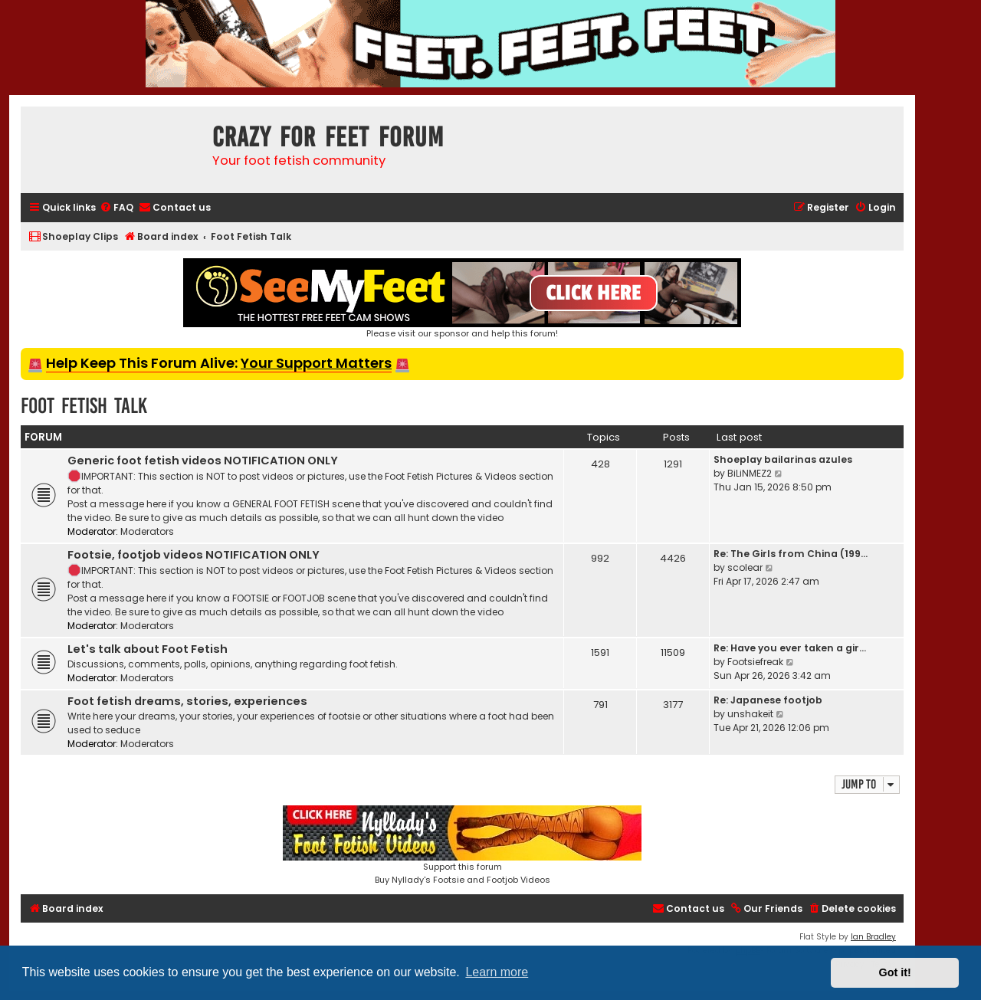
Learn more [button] (496, 972)
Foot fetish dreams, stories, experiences (187, 701)
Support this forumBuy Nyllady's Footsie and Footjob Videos (462, 845)
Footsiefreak (755, 661)
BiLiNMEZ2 (749, 473)
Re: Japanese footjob (768, 700)
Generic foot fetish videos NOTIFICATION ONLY (202, 460)
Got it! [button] (895, 972)
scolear (745, 567)
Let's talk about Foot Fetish (147, 649)
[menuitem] (116, 208)
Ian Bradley (873, 937)
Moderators (147, 531)
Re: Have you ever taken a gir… (790, 647)
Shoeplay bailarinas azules (783, 459)
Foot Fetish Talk (84, 406)
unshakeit (750, 713)
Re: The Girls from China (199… (791, 553)
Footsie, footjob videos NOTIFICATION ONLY (193, 554)
